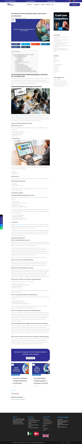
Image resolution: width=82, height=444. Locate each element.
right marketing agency (34, 197)
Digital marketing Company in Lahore (38, 442)
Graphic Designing (57, 79)
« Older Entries (13, 390)
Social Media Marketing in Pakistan (60, 82)
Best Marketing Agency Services (17, 115)
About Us (43, 4)
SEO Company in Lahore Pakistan (60, 81)
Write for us (45, 425)
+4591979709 (52, 1)
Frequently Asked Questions (20, 64)
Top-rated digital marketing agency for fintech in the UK (41, 381)
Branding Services (20, 59)
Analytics (21, 185)
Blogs (55, 57)
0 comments (24, 18)
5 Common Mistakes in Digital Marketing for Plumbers (20, 381)
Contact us (48, 4)
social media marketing (58, 64)
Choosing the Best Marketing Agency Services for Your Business (23, 54)
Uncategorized (56, 71)
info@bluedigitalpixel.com (11, 1)
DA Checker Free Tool (46, 420)
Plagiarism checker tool (47, 423)
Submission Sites (57, 66)
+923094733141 (31, 1)
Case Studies (36, 4)
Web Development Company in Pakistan (61, 84)
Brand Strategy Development (20, 60)
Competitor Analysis (18, 61)
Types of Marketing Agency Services (21, 56)
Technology (56, 67)
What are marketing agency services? (22, 65)
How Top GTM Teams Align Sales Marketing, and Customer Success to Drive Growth (61, 50)
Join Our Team (45, 428)
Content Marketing (20, 58)
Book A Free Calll (30, 358)
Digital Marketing (19, 18)
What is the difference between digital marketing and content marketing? (26, 70)
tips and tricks (56, 69)
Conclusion (17, 63)
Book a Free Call (74, 4)
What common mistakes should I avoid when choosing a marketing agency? (27, 71)
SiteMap (44, 430)
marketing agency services (20, 224)
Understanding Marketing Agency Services (20, 55)
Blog (52, 4)
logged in (17, 399)
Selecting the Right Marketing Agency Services (23, 62)
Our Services (29, 4)
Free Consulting (46, 418)
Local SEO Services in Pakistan (59, 86)
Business (55, 59)
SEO (54, 62)
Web (54, 72)
